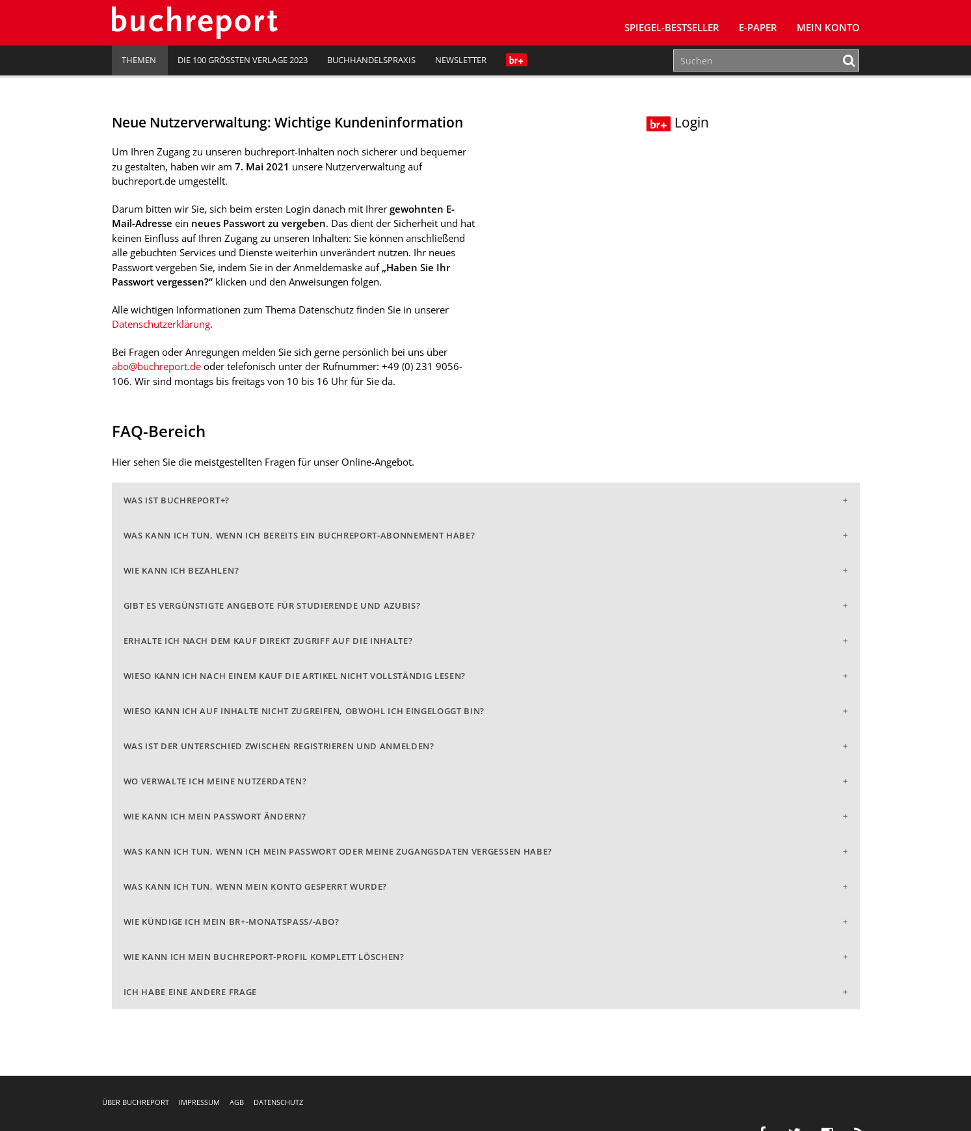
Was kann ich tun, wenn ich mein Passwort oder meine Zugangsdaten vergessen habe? (338, 851)
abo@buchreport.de (156, 366)
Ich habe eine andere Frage (190, 992)
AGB (237, 1102)
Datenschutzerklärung (161, 323)
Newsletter (460, 60)
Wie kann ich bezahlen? (181, 570)
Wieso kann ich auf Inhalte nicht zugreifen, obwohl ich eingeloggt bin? (304, 711)
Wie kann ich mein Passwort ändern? (215, 816)
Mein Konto (828, 27)
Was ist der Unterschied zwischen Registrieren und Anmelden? (279, 746)
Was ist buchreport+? (177, 500)
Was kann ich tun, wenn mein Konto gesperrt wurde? (256, 886)
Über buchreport (135, 1102)
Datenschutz (278, 1102)
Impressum (199, 1102)
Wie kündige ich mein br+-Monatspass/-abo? (231, 921)
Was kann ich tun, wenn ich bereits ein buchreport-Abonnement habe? (299, 535)
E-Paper (758, 27)
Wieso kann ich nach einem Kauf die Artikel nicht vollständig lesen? (295, 676)
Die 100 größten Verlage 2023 (243, 60)
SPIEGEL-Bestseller (671, 27)
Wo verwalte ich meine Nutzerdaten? (215, 781)
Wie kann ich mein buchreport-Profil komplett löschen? (264, 957)
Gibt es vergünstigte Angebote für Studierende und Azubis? (272, 605)
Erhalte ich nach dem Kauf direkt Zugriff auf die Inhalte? (268, 640)
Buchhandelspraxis (371, 60)
